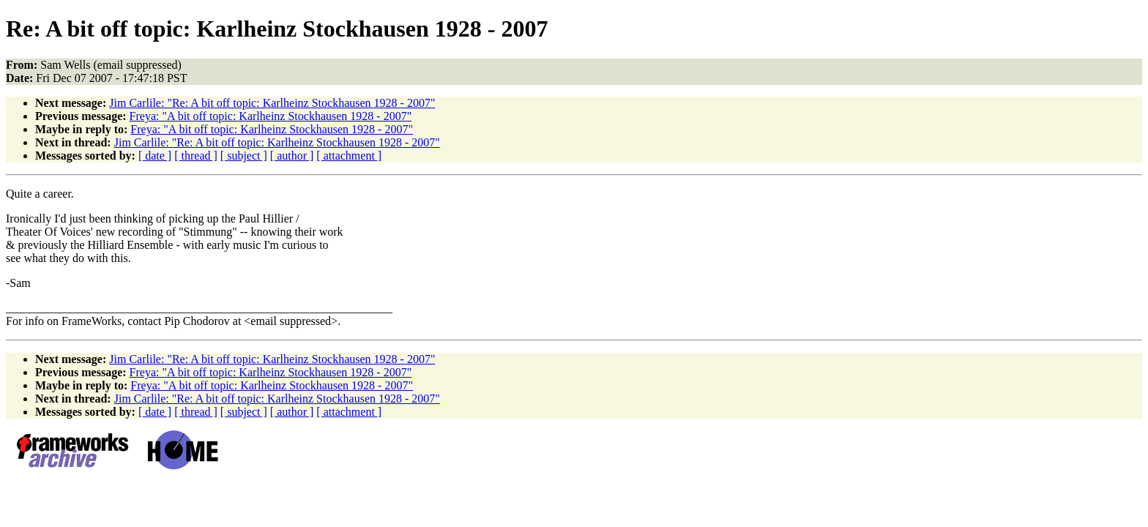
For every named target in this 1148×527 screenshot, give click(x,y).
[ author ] (292, 155)
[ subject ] (243, 155)
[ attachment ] (348, 155)
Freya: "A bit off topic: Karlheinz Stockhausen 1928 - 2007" (271, 116)
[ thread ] (195, 155)
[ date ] (154, 155)
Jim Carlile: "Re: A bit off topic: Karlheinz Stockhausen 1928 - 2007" (272, 103)
